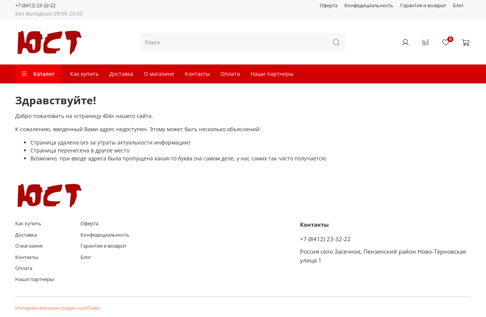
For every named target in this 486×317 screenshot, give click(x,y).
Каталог (38, 73)
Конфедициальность (368, 5)
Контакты (197, 73)
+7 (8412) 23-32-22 (35, 5)
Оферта (329, 5)
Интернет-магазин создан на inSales (57, 308)
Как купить (84, 73)
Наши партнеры (272, 73)
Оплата (230, 73)
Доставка (121, 73)
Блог (458, 5)
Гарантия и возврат (423, 5)
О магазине (159, 73)
